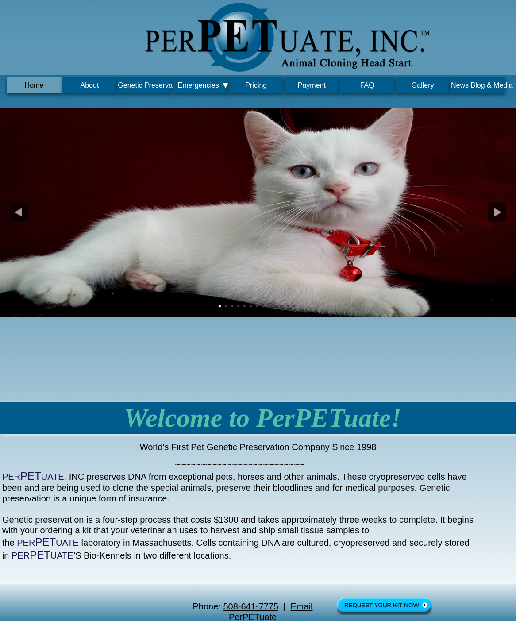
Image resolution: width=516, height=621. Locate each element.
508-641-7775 (250, 606)
